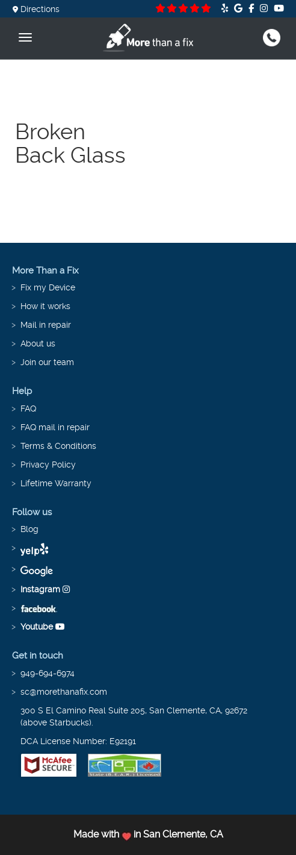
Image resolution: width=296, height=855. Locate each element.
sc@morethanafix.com (63, 692)
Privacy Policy (48, 464)
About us (37, 343)
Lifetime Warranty (55, 483)
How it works (45, 306)
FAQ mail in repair (55, 427)
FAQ (28, 408)
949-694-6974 (47, 673)
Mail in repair (45, 325)
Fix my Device (47, 287)
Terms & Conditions (58, 446)
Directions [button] (36, 9)
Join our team (47, 362)
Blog (29, 529)
